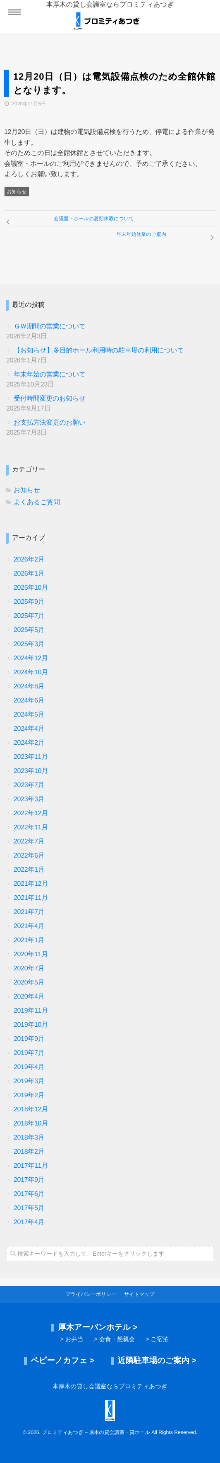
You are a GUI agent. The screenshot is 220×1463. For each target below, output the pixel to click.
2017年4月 (29, 1222)
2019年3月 (29, 1081)
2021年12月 (31, 883)
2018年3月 (29, 1137)
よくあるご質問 (37, 502)
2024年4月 (29, 728)
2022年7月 (29, 841)
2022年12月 (31, 813)
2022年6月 (29, 855)
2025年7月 (29, 616)
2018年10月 (31, 1123)
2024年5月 (29, 714)
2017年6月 (29, 1194)
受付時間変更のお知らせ (50, 398)
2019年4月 (29, 1067)
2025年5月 (29, 630)
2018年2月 (29, 1151)
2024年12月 (31, 658)
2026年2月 (29, 559)
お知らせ (17, 191)
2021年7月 (29, 912)
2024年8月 (29, 686)
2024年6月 (29, 700)
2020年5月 (29, 982)
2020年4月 (29, 996)
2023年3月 (29, 799)
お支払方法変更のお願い (50, 422)
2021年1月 (29, 940)
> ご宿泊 (157, 1339)
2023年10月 (31, 771)
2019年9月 (29, 1039)
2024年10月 (31, 672)
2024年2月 (29, 742)
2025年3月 (29, 644)
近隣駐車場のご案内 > (156, 1360)
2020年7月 (29, 968)
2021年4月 (29, 926)
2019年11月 (31, 1010)
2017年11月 (31, 1165)
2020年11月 (31, 954)
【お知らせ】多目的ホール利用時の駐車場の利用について (99, 350)
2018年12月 (31, 1109)
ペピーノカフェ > (62, 1360)
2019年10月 (31, 1024)
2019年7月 (29, 1053)
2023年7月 (29, 785)
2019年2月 (29, 1095)
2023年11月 (31, 757)
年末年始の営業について (50, 374)
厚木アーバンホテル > (97, 1327)
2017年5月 (29, 1208)
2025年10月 (31, 587)
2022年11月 (31, 827)
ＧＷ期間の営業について (50, 326)
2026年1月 (29, 573)
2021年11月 (31, 898)
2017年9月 (29, 1180)
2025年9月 (29, 601)
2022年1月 (29, 869)
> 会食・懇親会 (114, 1339)
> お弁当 (71, 1339)
